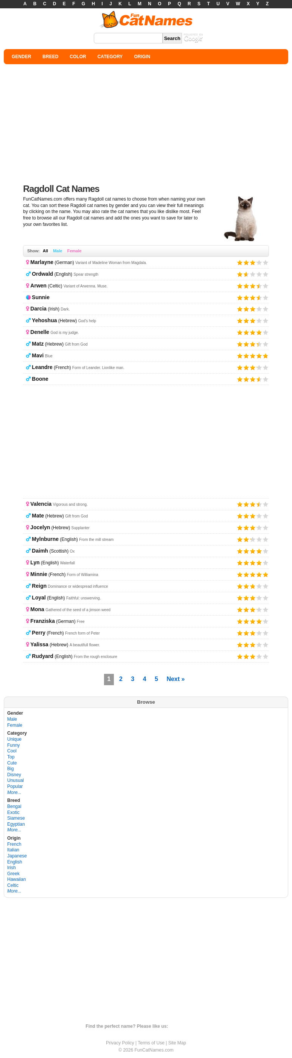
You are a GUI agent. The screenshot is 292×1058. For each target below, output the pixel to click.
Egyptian (16, 824)
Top (10, 757)
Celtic (13, 885)
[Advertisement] (146, 121)
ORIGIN (142, 56)
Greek (13, 873)
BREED (50, 56)
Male (57, 251)
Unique (14, 739)
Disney (14, 774)
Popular (15, 786)
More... (14, 792)
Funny (13, 745)
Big (10, 768)
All (45, 251)
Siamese (16, 818)
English (14, 862)
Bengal (14, 806)
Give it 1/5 (240, 262)
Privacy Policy (120, 1043)
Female (74, 251)
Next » (175, 679)
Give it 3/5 (253, 262)
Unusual (15, 780)
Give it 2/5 (246, 262)
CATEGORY (110, 56)
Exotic (13, 812)
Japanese (17, 856)
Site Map (177, 1043)
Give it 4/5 (256, 262)
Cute (12, 763)
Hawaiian (16, 879)
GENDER (21, 56)
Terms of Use (151, 1043)
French (14, 844)
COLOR (78, 56)
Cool (12, 751)
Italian (13, 850)
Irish (11, 867)
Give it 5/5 (265, 262)
